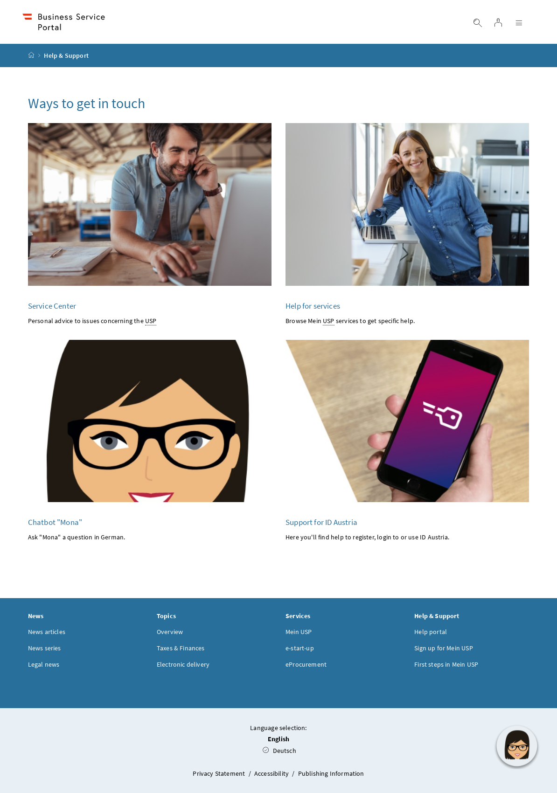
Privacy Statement (219, 773)
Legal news (44, 664)
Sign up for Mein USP (443, 648)
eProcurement (306, 664)
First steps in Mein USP (446, 664)
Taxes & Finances (181, 648)
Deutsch (279, 750)
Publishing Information (331, 773)
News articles (46, 632)
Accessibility (272, 773)
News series (44, 648)
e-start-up (299, 648)
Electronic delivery (183, 664)
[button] (517, 746)
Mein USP (298, 632)
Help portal (430, 632)
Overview (170, 632)
